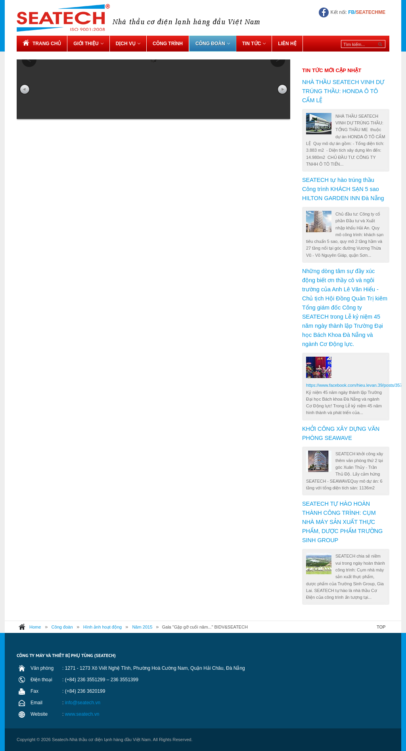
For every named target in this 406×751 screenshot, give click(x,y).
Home (35, 627)
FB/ (366, 12)
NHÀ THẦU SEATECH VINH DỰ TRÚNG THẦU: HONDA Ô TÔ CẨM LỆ (343, 91)
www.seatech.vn (82, 714)
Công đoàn (62, 627)
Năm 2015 (142, 627)
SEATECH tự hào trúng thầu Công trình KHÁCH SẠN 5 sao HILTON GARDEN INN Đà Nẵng (343, 189)
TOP (381, 627)
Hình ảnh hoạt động (102, 627)
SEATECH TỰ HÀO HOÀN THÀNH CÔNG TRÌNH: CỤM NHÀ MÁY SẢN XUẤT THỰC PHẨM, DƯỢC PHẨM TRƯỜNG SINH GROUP (342, 522)
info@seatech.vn (83, 702)
